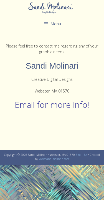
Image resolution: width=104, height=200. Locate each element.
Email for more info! (52, 104)
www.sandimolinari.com (54, 159)
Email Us (81, 155)
